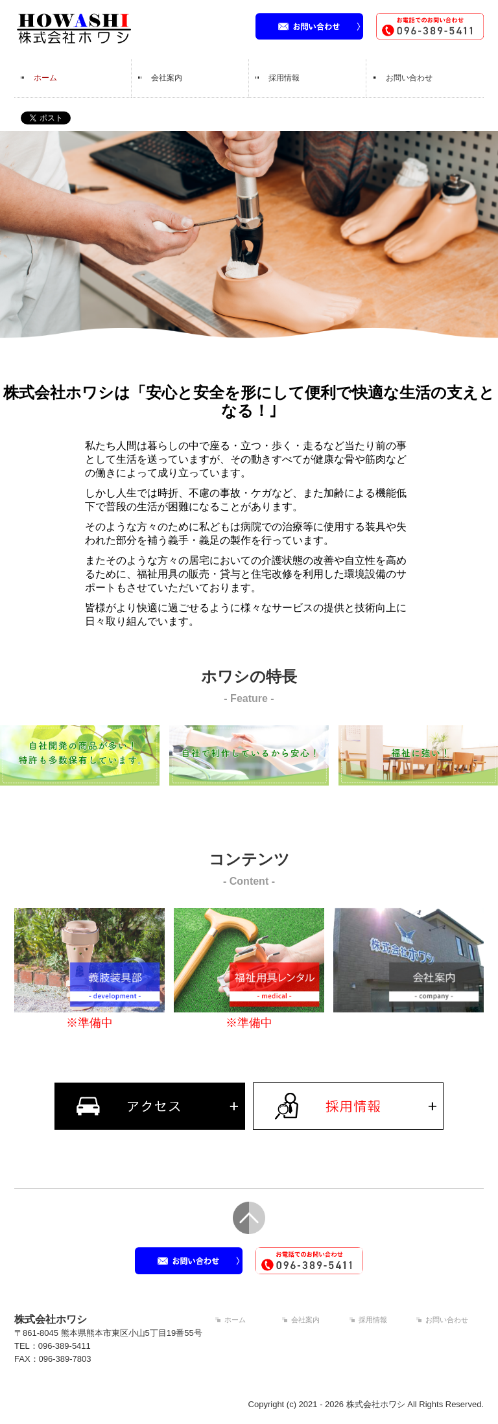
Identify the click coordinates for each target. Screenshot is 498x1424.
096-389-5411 (64, 1346)
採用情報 (284, 77)
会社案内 (166, 77)
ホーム (45, 77)
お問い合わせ (409, 77)
